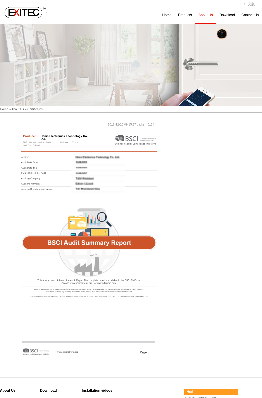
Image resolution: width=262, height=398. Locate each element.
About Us (205, 15)
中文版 (249, 4)
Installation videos (97, 390)
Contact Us (250, 15)
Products (185, 15)
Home (167, 15)
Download (227, 15)
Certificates (35, 109)
